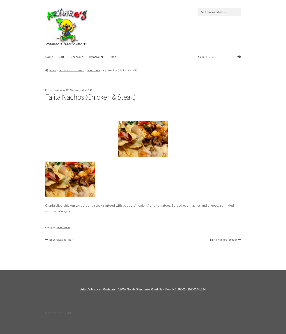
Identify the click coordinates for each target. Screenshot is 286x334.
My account (96, 57)
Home (49, 57)
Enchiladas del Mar (61, 239)
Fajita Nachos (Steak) (223, 239)
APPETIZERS (93, 70)
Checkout (77, 57)
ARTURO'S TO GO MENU (71, 70)
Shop (113, 57)
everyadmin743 (83, 90)
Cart (61, 57)
